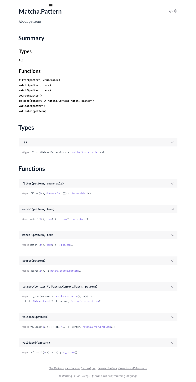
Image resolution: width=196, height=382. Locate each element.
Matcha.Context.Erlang (18, 186)
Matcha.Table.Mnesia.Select (21, 116)
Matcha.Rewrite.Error (17, 156)
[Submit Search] (5, 5)
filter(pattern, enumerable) (89, 80)
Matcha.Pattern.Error (17, 150)
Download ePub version (161, 368)
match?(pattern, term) (85, 90)
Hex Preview (101, 368)
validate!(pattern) (82, 111)
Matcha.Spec (11, 71)
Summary (12, 55)
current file (117, 368)
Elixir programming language (148, 376)
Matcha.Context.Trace (17, 206)
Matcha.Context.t (116, 296)
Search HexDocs (136, 368)
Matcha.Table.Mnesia (17, 106)
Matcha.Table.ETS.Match (19, 96)
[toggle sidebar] (52, 6)
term (99, 219)
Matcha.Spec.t (92, 301)
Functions (13, 64)
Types (10, 59)
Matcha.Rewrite (13, 212)
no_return (129, 219)
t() (71, 60)
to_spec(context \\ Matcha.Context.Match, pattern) (106, 100)
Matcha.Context (13, 181)
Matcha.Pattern (13, 48)
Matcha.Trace (11, 131)
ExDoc (105, 376)
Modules (28, 26)
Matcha (22, 15)
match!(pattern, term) (85, 85)
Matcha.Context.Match (18, 196)
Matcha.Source (13, 222)
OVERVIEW (11, 26)
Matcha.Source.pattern (136, 152)
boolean (116, 244)
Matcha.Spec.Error (15, 161)
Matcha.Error (11, 145)
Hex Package (85, 368)
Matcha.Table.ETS (14, 90)
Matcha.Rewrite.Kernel (18, 217)
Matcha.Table (11, 85)
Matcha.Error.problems (135, 301)
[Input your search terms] (28, 5)
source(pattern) (80, 95)
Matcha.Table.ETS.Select (18, 101)
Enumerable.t (105, 193)
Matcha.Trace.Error (15, 166)
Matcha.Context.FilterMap (20, 191)
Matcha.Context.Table (17, 201)
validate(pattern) (82, 105)
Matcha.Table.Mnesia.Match (21, 111)
